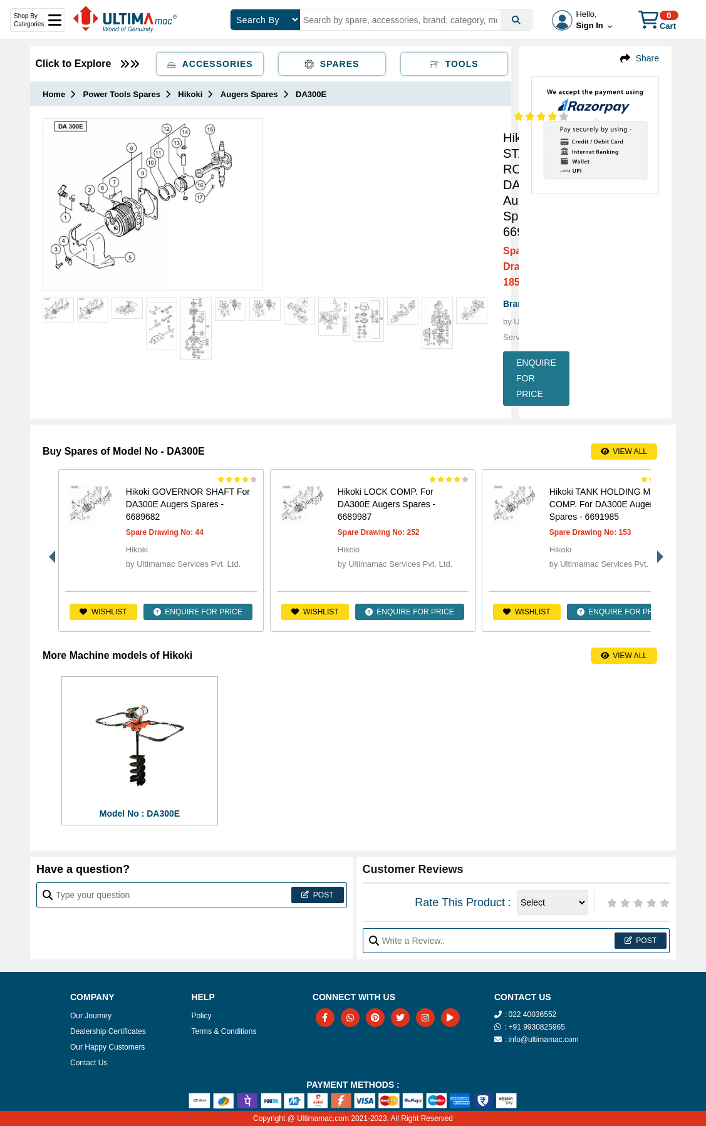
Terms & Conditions (223, 1031)
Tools (454, 64)
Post (317, 895)
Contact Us (88, 1062)
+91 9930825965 (536, 1027)
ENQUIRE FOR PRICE (536, 378)
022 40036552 (532, 1014)
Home (54, 94)
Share (647, 58)
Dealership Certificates (108, 1031)
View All (624, 451)
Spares (332, 64)
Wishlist (103, 611)
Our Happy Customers (107, 1047)
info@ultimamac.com (543, 1039)
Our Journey (91, 1015)
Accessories (210, 64)
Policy (201, 1015)
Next (657, 550)
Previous (49, 550)
